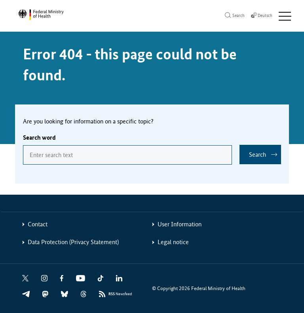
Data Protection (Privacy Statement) (73, 242)
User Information (179, 224)
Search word (39, 137)
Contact (38, 224)
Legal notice (173, 242)
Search (257, 154)
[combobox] (127, 155)
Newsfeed (120, 294)
